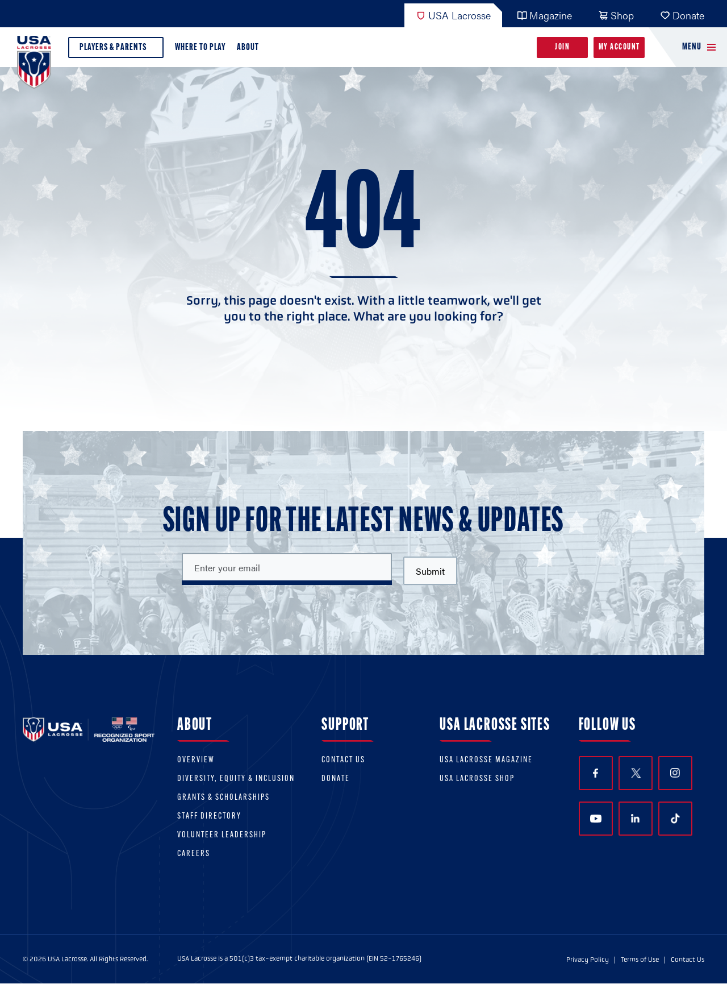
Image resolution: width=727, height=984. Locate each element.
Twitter (635, 773)
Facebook (595, 773)
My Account (619, 47)
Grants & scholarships (223, 798)
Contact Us (343, 760)
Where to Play (200, 47)
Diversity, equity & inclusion (236, 779)
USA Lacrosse (453, 15)
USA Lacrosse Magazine (486, 760)
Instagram (675, 773)
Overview (196, 760)
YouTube (595, 819)
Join (562, 47)
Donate (682, 15)
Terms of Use (640, 960)
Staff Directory (209, 816)
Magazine (544, 15)
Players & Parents (116, 50)
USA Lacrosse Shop (477, 779)
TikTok (675, 818)
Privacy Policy (587, 960)
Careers (193, 854)
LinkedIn (635, 818)
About (250, 50)
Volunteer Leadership (221, 835)
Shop (616, 15)
